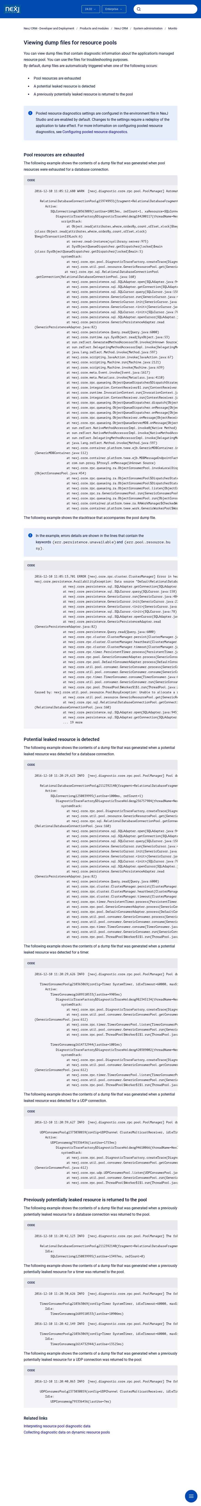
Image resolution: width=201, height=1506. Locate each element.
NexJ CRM (121, 28)
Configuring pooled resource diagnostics (94, 132)
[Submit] (138, 9)
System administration (148, 28)
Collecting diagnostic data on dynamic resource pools (67, 1432)
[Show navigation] (191, 1496)
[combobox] (165, 9)
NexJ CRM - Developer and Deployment (49, 28)
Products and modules (94, 28)
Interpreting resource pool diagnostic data (57, 1426)
